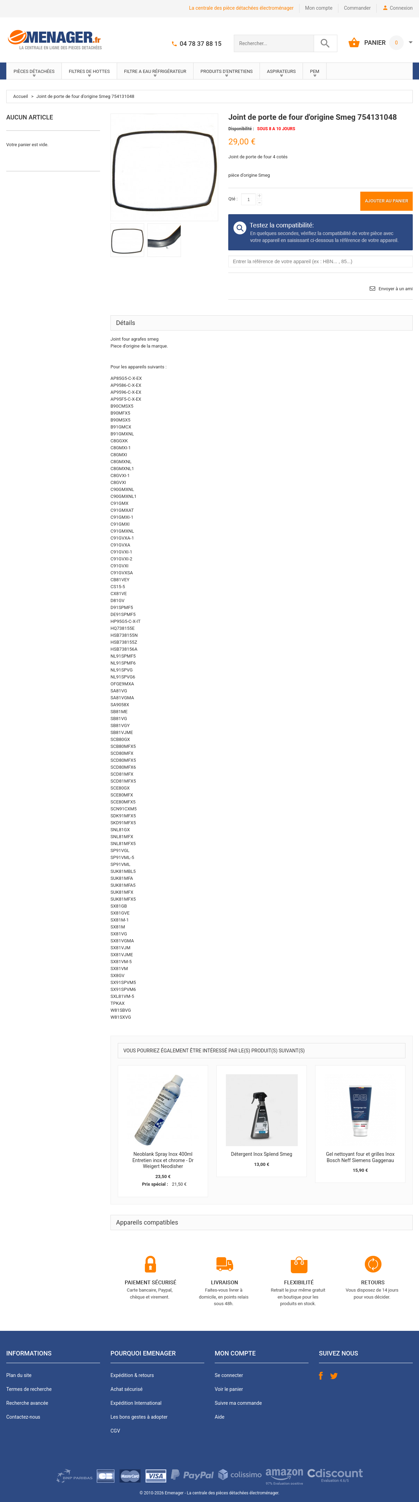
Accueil (20, 96)
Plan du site (19, 1375)
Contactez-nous (23, 1417)
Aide (219, 1417)
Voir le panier (229, 1389)
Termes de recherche (29, 1389)
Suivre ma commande (238, 1403)
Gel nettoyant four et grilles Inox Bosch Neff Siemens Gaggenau (360, 1157)
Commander (357, 8)
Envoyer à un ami (396, 288)
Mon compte (318, 8)
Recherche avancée (27, 1403)
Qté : (232, 198)
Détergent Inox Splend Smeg (261, 1154)
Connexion (401, 8)
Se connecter (229, 1375)
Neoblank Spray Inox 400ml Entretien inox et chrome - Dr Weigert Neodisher (163, 1160)
